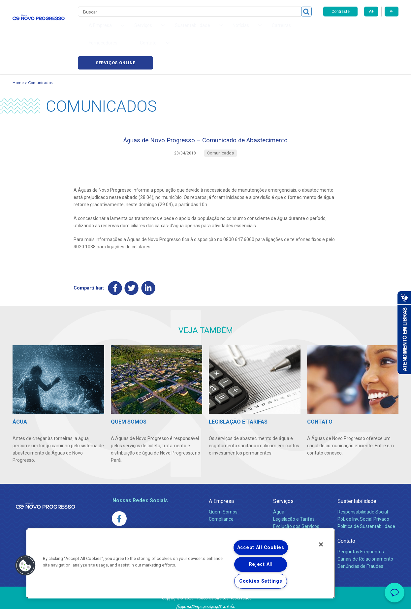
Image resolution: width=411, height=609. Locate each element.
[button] (25, 565)
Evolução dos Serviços (296, 499)
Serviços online (360, 30)
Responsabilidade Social (362, 484)
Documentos (286, 506)
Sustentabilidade (356, 474)
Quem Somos (223, 484)
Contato (346, 514)
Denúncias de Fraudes (360, 539)
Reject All (261, 564)
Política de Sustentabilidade (366, 499)
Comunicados (40, 51)
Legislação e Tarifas (294, 492)
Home (18, 51)
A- (391, 11)
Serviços (283, 474)
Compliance (221, 492)
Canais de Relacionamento (365, 532)
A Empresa (221, 474)
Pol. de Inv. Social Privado (363, 492)
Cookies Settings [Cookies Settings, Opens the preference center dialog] (260, 581)
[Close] (321, 544)
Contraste (341, 11)
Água (278, 484)
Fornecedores (258, 29)
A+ (371, 11)
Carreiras (225, 29)
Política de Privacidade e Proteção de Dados (205, 599)
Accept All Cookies (260, 547)
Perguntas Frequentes (360, 524)
